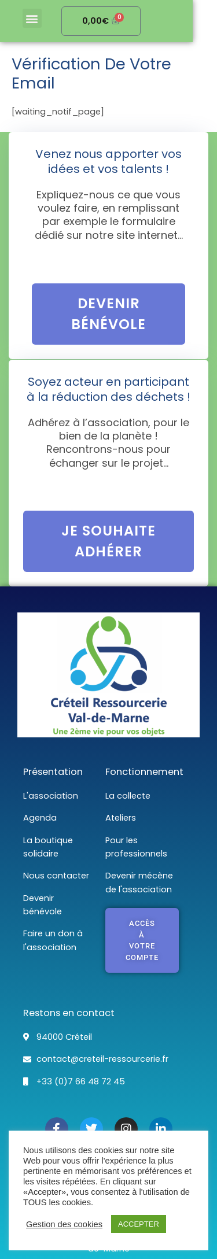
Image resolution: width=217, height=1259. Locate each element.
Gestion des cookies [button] (64, 1224)
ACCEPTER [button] (138, 1224)
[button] (35, 18)
